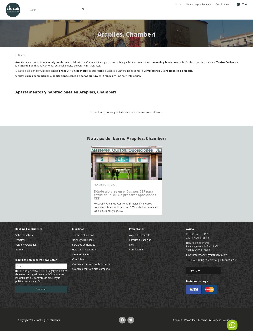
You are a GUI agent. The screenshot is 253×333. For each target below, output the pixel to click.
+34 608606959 (228, 260)
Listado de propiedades (198, 4)
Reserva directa (81, 254)
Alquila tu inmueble (139, 235)
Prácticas (20, 239)
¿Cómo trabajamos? (83, 235)
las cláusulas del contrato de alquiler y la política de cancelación (37, 279)
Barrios (20, 55)
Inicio (178, 4)
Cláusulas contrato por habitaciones (92, 264)
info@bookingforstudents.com (210, 254)
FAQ (131, 244)
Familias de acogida (140, 239)
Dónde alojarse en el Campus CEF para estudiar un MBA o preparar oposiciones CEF (125, 194)
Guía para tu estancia (84, 249)
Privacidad (190, 320)
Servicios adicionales (83, 244)
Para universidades (25, 244)
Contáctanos (222, 4)
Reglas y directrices (83, 239)
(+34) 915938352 (207, 260)
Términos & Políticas (209, 320)
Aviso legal (229, 320)
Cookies (177, 320)
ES (242, 4)
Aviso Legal (47, 271)
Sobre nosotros (24, 235)
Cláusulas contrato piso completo (91, 268)
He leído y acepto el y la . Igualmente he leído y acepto (41, 276)
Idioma (195, 270)
